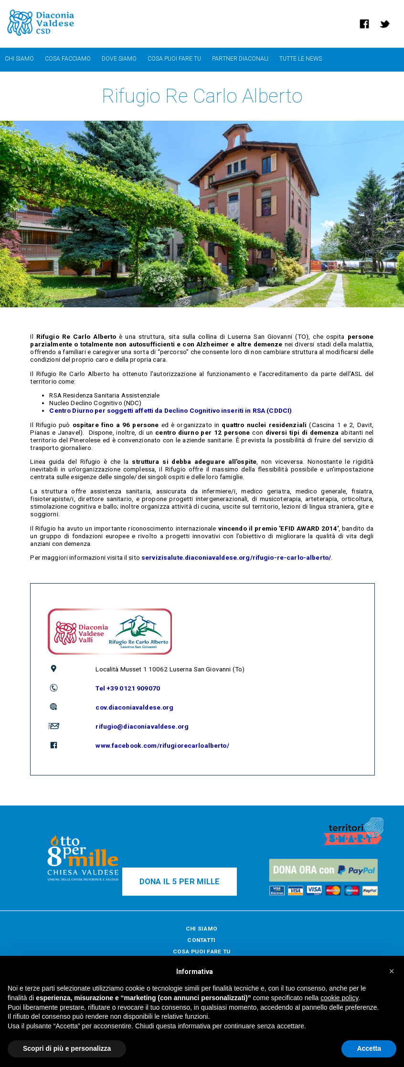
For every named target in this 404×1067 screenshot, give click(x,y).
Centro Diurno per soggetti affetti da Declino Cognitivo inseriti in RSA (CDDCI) (170, 410)
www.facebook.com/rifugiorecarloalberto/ (162, 745)
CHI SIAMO (201, 928)
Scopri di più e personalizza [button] (67, 1048)
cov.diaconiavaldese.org (134, 707)
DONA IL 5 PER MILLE (179, 881)
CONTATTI (201, 940)
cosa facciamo (68, 58)
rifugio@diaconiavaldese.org (142, 726)
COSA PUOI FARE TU (202, 951)
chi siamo (19, 58)
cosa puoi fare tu (174, 58)
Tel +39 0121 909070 (128, 688)
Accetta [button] (369, 1048)
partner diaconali (240, 58)
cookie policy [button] (339, 998)
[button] (391, 971)
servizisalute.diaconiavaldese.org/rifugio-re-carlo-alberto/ (236, 557)
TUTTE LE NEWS (300, 58)
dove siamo (119, 58)
